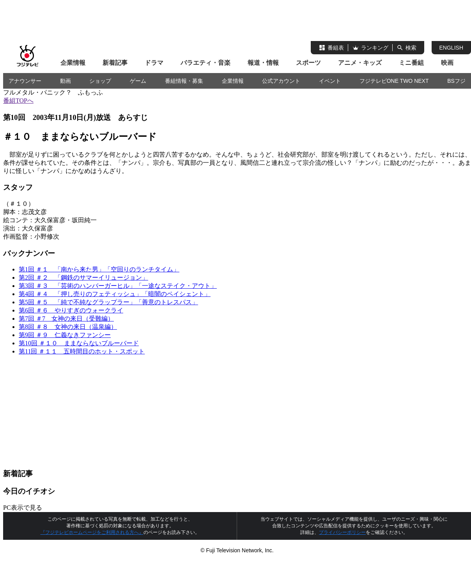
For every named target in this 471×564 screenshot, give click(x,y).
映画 (447, 62)
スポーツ (308, 62)
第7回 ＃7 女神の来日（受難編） (66, 318)
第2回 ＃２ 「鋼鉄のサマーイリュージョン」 (83, 277)
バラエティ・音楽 (205, 62)
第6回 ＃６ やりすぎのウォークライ (71, 310)
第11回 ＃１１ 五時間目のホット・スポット (82, 351)
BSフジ (456, 81)
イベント (330, 81)
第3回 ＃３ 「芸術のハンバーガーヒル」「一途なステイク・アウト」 (118, 285)
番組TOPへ (18, 100)
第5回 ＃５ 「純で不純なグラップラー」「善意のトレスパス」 (108, 302)
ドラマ (154, 62)
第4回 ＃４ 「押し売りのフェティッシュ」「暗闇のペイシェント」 (115, 294)
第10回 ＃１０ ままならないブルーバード (79, 343)
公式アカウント (281, 81)
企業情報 (72, 62)
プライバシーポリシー (342, 532)
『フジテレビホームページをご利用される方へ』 (92, 532)
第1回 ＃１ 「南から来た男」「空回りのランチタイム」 (99, 269)
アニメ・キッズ (360, 62)
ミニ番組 (411, 62)
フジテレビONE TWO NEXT (394, 81)
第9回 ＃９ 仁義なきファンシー (65, 335)
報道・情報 (263, 62)
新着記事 (115, 62)
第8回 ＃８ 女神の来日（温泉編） (68, 326)
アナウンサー (25, 81)
